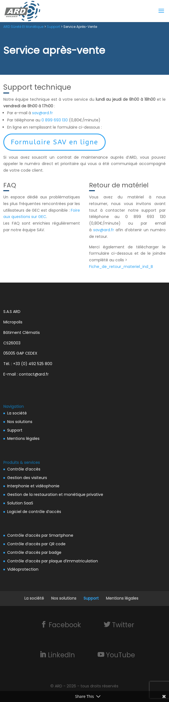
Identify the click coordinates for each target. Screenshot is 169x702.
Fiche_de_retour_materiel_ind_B (121, 266)
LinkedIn (60, 654)
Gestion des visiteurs (27, 477)
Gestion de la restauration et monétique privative (55, 494)
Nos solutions (19, 421)
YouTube (119, 654)
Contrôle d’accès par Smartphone (40, 535)
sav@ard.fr (42, 113)
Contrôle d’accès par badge (34, 552)
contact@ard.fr (34, 374)
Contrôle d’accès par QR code (36, 544)
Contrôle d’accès (23, 469)
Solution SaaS (20, 503)
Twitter (122, 624)
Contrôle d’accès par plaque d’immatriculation (52, 561)
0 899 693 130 (54, 120)
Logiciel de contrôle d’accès (34, 511)
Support (14, 430)
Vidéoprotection (22, 569)
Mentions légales (23, 438)
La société (17, 413)
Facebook (64, 624)
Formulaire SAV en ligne (54, 142)
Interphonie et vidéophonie (33, 486)
